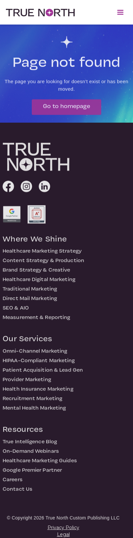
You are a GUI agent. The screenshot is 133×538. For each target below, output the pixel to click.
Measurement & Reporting (36, 320)
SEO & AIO (16, 311)
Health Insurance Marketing (38, 392)
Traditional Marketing (30, 292)
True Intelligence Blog (30, 444)
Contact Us (17, 492)
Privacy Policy (63, 527)
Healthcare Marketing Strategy (42, 254)
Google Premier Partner (32, 473)
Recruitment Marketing (32, 401)
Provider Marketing (27, 382)
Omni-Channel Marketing (35, 354)
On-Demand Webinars (31, 454)
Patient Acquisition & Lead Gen (43, 373)
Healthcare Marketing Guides (40, 463)
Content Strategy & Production (43, 263)
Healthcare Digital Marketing (39, 282)
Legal (63, 534)
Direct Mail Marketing (30, 301)
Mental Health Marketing (34, 411)
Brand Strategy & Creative (36, 273)
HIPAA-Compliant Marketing (39, 363)
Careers (13, 482)
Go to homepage (66, 109)
